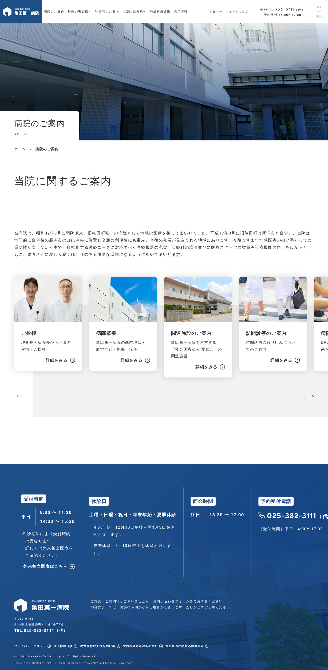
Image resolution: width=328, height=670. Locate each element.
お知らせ (216, 11)
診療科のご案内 (107, 11)
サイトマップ (238, 11)
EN (319, 6)
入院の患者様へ (134, 11)
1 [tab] (17, 396)
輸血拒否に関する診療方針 (185, 646)
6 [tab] (53, 396)
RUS (319, 16)
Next (313, 397)
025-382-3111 (282, 12)
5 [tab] (46, 396)
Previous (305, 397)
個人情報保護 (63, 646)
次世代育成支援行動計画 (97, 646)
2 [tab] (24, 396)
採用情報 (181, 11)
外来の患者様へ (80, 11)
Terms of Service (115, 663)
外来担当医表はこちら (45, 566)
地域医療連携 (160, 11)
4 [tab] (39, 396)
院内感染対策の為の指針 (140, 646)
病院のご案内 (54, 11)
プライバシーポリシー (30, 646)
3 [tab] (31, 396)
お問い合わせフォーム (171, 601)
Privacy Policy (90, 663)
